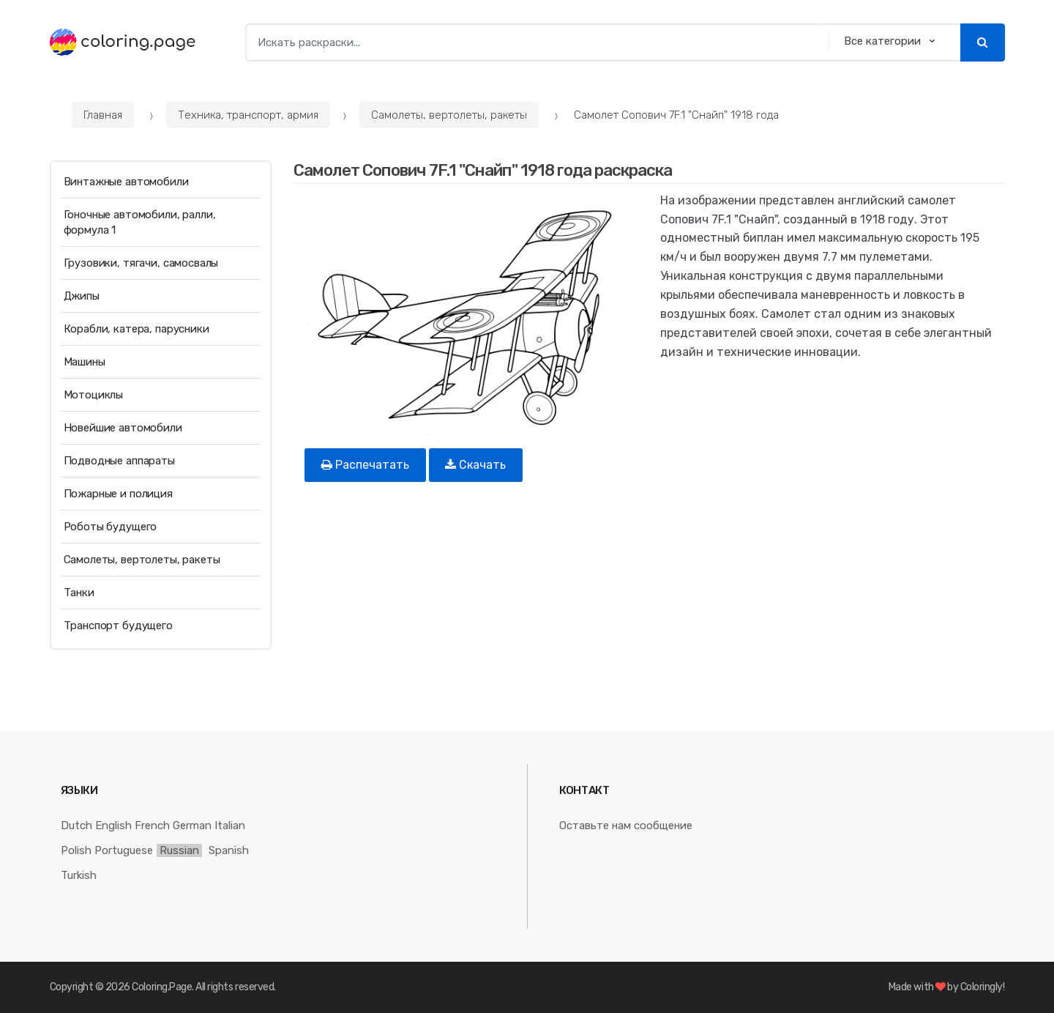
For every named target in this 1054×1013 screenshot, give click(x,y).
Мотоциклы (94, 394)
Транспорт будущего (118, 625)
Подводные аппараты (119, 460)
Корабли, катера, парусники (136, 328)
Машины (84, 361)
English (113, 825)
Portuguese (123, 850)
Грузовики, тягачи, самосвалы (141, 263)
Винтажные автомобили (126, 181)
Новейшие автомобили (123, 427)
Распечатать (365, 465)
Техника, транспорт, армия (248, 115)
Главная (102, 115)
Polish (76, 850)
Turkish (79, 875)
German (192, 825)
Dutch (76, 825)
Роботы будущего (110, 526)
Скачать (475, 465)
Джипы (82, 296)
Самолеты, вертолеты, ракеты (449, 115)
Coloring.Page (162, 987)
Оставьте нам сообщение (625, 825)
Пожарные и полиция (118, 493)
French (152, 825)
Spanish (229, 850)
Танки (79, 592)
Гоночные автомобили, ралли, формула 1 (140, 222)
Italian (229, 825)
